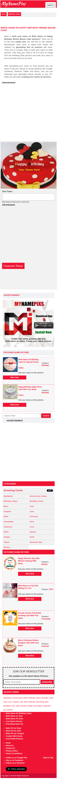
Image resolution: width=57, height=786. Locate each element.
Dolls (6, 516)
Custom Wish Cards (14, 736)
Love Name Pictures (14, 721)
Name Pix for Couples (15, 733)
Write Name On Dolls (14, 719)
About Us (10, 746)
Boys (6, 506)
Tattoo (7, 542)
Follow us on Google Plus (16, 758)
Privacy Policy (12, 751)
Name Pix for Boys (13, 728)
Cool (32, 506)
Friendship (9, 522)
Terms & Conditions (14, 753)
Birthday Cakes (14, 14)
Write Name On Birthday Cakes (19, 713)
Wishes (7, 547)
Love (32, 527)
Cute (32, 511)
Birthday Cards (36, 501)
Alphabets (8, 496)
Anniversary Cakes (38, 496)
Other (6, 532)
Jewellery (8, 527)
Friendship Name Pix (14, 724)
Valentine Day (36, 542)
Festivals (34, 516)
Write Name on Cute (14, 716)
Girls (32, 522)
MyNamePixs (13, 3)
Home (3, 14)
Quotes (33, 532)
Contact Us (10, 748)
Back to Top (48, 758)
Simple (7, 537)
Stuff (32, 537)
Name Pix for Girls (13, 731)
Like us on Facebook (14, 760)
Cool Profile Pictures (14, 739)
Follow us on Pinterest (15, 763)
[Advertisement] (27, 113)
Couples (7, 511)
